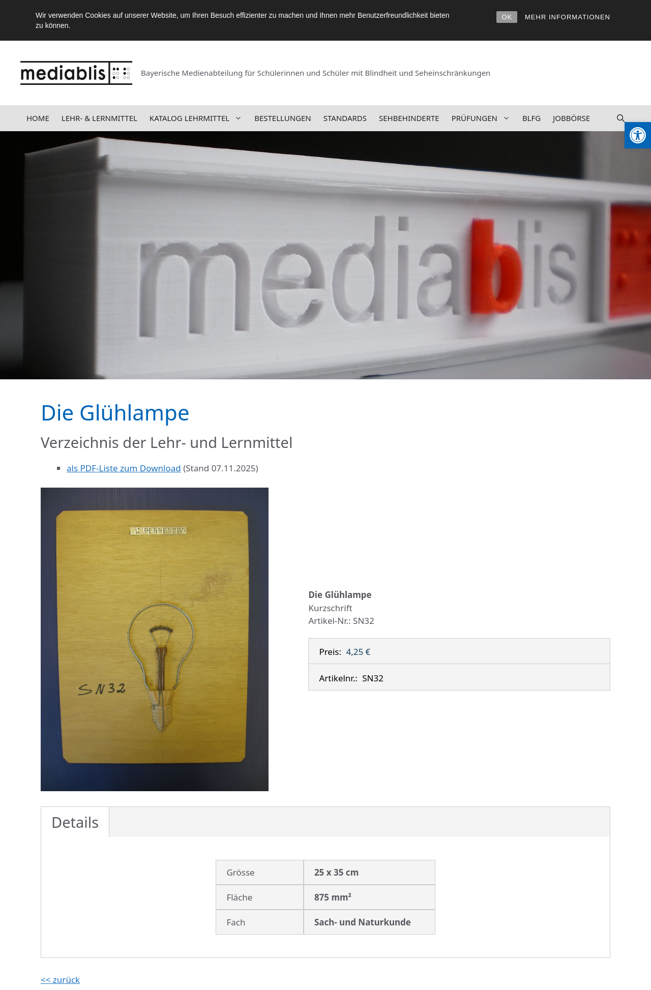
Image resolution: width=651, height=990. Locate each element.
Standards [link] (345, 118)
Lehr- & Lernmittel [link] (99, 118)
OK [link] (506, 17)
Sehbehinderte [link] (409, 118)
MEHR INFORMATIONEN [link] (567, 17)
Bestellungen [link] (282, 118)
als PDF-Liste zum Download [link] (124, 468)
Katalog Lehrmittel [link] (199, 118)
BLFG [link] (531, 118)
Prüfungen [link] (484, 118)
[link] (638, 135)
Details (75, 822)
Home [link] (37, 118)
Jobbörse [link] (571, 118)
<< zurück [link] (60, 979)
